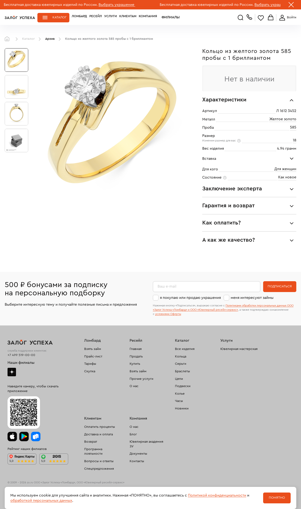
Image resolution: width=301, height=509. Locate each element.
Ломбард (79, 17)
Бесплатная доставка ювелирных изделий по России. (51, 5)
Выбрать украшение (117, 5)
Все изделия (184, 349)
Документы (138, 453)
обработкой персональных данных (41, 500)
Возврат (90, 441)
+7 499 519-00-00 (21, 355)
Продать (136, 356)
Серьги (180, 363)
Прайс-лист (93, 356)
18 (294, 140)
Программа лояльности (93, 452)
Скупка (89, 371)
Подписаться (280, 286)
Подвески (182, 386)
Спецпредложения (99, 468)
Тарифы (90, 363)
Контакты (137, 461)
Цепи (179, 379)
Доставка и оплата (98, 434)
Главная (8, 39)
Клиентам (127, 17)
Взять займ (92, 349)
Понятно (277, 497)
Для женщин (285, 169)
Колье (180, 393)
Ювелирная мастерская (238, 349)
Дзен (12, 372)
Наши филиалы (21, 363)
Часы (179, 401)
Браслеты (182, 371)
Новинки (182, 408)
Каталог (59, 17)
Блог (133, 434)
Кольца (180, 356)
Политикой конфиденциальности (217, 495)
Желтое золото (282, 119)
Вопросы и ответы (99, 461)
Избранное (260, 17)
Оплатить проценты (99, 427)
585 (293, 127)
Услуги (110, 17)
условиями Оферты (168, 314)
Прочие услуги (141, 379)
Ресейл (95, 17)
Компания (148, 17)
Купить (135, 363)
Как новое (287, 177)
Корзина (270, 17)
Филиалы (167, 17)
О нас (134, 386)
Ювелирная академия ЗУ (146, 444)
